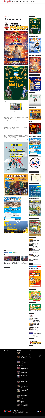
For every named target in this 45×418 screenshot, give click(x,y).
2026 (35, 352)
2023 (35, 355)
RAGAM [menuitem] (27, 1)
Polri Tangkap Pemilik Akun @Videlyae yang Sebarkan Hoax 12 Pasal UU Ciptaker (36, 328)
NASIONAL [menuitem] (13, 1)
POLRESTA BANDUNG (8, 16)
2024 (35, 354)
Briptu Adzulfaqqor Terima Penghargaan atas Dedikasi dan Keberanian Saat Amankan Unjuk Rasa (24, 386)
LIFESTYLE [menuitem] (30, 1)
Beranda (5, 16)
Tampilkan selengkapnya (25, 254)
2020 (35, 358)
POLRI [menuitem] (33, 1)
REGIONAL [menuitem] (17, 1)
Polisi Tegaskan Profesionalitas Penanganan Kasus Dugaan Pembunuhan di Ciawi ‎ (24, 362)
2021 (35, 357)
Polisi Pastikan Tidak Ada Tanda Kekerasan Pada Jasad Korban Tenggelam (24, 390)
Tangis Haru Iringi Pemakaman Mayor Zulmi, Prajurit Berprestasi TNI (36, 260)
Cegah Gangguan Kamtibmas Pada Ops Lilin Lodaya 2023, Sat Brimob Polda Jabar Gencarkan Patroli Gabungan (24, 405)
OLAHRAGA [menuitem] (23, 1)
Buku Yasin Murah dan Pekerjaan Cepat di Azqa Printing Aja (36, 240)
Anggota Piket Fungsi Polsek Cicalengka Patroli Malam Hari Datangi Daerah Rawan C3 (24, 263)
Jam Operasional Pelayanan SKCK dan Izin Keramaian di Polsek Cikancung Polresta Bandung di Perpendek (36, 320)
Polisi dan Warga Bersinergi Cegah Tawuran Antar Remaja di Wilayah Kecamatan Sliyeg (24, 382)
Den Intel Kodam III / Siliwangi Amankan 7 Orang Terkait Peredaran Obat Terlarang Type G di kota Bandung (37, 245)
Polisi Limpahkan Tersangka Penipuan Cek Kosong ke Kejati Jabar (24, 353)
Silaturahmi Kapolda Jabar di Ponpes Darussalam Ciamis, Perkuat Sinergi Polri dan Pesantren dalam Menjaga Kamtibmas (24, 357)
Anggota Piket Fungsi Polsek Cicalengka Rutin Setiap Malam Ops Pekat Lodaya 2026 (16, 263)
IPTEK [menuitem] (20, 1)
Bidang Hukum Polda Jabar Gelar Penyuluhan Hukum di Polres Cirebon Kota (24, 401)
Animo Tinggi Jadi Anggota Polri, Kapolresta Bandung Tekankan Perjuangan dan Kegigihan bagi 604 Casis (7, 263)
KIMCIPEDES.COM (6, 111)
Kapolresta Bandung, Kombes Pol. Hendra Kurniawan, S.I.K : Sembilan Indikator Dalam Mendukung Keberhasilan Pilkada (37, 334)
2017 (35, 362)
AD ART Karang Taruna (36, 315)
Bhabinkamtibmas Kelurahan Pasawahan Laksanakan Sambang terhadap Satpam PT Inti (24, 396)
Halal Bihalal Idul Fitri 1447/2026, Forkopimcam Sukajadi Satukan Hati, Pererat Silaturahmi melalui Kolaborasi (36, 255)
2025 (35, 353)
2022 (35, 356)
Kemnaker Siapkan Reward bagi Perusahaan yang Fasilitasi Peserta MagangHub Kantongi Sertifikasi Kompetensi (37, 250)
